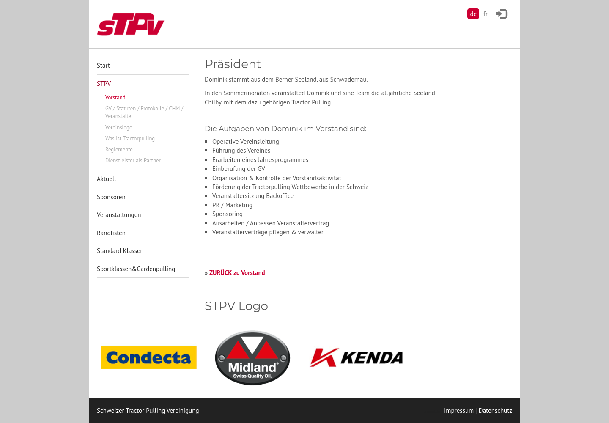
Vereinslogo (118, 127)
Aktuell (106, 179)
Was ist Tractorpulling (130, 138)
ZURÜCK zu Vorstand (237, 273)
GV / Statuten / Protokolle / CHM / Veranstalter (144, 112)
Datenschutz (495, 411)
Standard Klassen (120, 251)
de (473, 14)
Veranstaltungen (119, 215)
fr (485, 14)
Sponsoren (111, 197)
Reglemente (119, 149)
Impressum (459, 411)
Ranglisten (111, 233)
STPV (104, 84)
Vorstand (115, 97)
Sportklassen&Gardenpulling (136, 269)
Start (103, 65)
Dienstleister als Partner (133, 160)
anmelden (433, 411)
